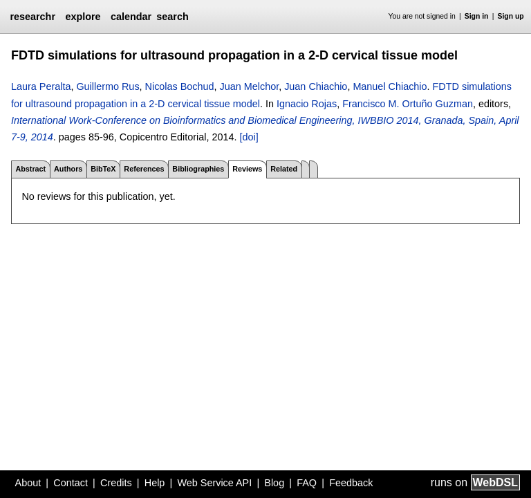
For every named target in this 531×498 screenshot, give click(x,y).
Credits (116, 482)
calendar (131, 16)
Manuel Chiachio (390, 86)
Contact (70, 482)
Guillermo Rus (107, 86)
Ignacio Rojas (307, 103)
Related (283, 169)
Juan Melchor (249, 86)
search (172, 16)
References (144, 169)
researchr (32, 16)
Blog (274, 482)
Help (155, 482)
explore (82, 16)
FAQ (307, 482)
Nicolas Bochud (179, 86)
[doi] (248, 136)
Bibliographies (198, 169)
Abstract (30, 169)
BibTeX (103, 169)
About (28, 482)
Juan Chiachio (315, 86)
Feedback (351, 482)
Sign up (511, 16)
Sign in (477, 16)
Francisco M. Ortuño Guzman (407, 103)
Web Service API (214, 482)
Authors (68, 169)
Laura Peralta (41, 86)
